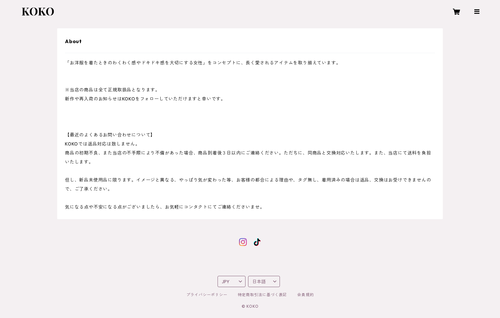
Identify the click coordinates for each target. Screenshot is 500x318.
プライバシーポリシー (207, 294)
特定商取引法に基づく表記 (262, 294)
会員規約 (305, 294)
